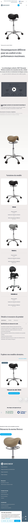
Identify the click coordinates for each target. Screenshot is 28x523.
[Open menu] (26, 5)
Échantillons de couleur (5, 482)
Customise (4, 520)
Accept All (17, 520)
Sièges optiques (4, 474)
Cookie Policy (7, 518)
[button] (14, 323)
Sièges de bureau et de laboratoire (8, 469)
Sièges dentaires (4, 466)
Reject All (11, 520)
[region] (11, 517)
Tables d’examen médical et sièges (7, 484)
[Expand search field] (19, 5)
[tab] (3, 320)
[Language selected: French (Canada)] (22, 1)
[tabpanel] (14, 331)
